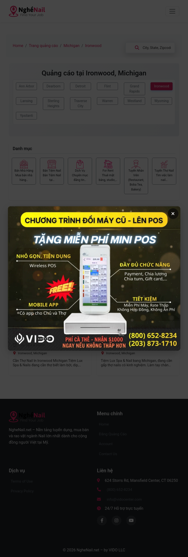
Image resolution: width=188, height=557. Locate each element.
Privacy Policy (22, 491)
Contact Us (108, 454)
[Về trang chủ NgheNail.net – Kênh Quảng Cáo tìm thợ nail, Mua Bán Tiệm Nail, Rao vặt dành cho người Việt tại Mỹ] (27, 11)
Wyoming (161, 101)
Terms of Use (22, 481)
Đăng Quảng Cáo (113, 434)
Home (18, 45)
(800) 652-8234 (119, 489)
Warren (107, 101)
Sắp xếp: (20, 213)
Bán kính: (105, 213)
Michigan (71, 45)
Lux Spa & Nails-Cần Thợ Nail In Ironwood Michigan (43, 330)
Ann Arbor (26, 86)
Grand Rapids (134, 88)
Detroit (80, 86)
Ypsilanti (26, 116)
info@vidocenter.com (124, 499)
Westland (134, 101)
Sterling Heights (53, 103)
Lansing (27, 101)
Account (106, 444)
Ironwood (93, 45)
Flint (107, 86)
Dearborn (53, 86)
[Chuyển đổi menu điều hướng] (172, 11)
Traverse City (80, 103)
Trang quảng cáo (43, 45)
